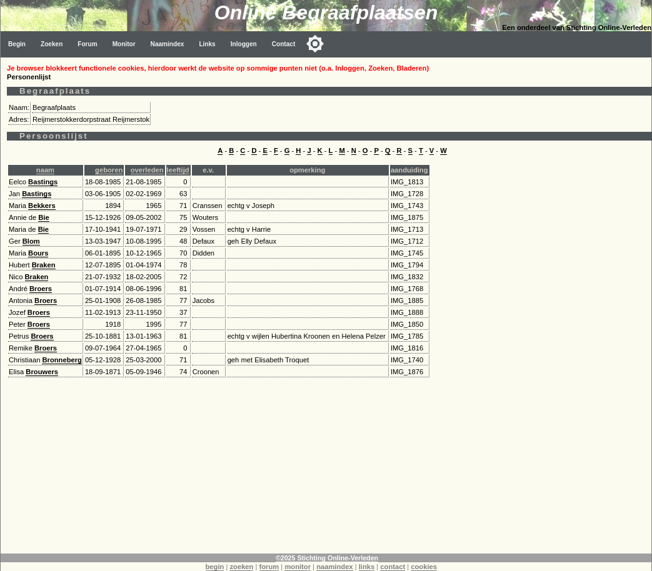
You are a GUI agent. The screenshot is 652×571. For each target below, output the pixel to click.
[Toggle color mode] (315, 43)
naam (45, 170)
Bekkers (42, 205)
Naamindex (167, 44)
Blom (31, 241)
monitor (297, 566)
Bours (38, 253)
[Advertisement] (326, 466)
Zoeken (52, 44)
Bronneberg (61, 360)
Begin (17, 44)
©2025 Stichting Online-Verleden (327, 558)
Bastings (43, 182)
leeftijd (178, 170)
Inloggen (244, 44)
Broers (40, 288)
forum (269, 566)
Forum (87, 44)
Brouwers (42, 371)
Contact (284, 44)
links (367, 566)
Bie (43, 217)
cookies (424, 566)
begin (215, 566)
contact (392, 566)
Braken (44, 265)
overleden (147, 170)
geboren (109, 170)
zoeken (241, 566)
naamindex (334, 566)
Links (207, 44)
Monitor (124, 44)
